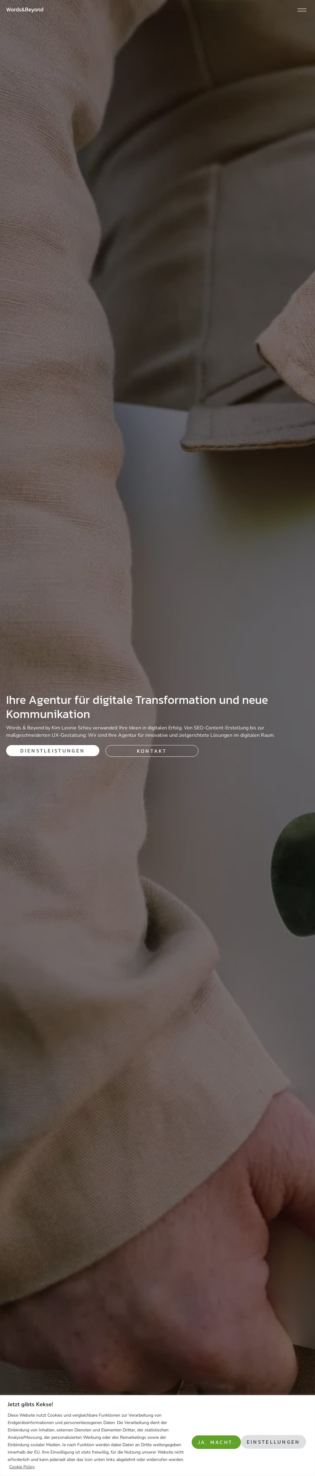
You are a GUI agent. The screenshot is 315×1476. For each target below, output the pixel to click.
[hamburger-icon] (302, 10)
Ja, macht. (280, 1441)
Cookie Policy (91, 1467)
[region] (157, 1435)
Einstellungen (215, 1441)
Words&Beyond (24, 9)
